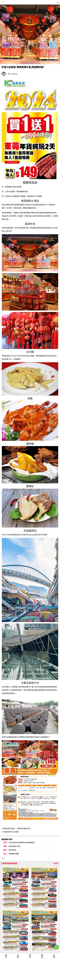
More (3, 858)
